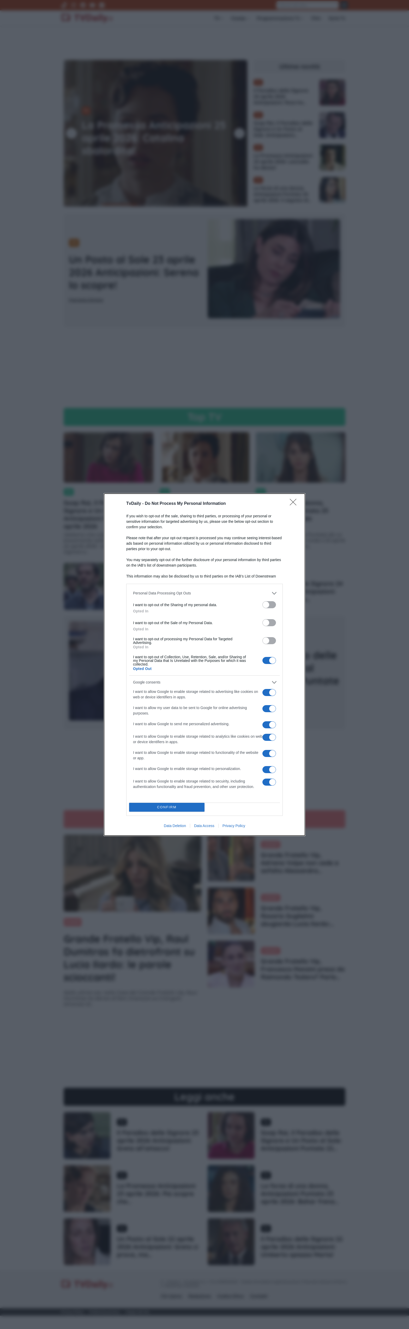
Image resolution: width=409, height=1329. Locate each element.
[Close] (295, 504)
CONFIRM (167, 807)
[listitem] (204, 593)
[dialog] (204, 665)
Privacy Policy (233, 826)
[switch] (269, 604)
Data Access (204, 826)
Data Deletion (175, 826)
